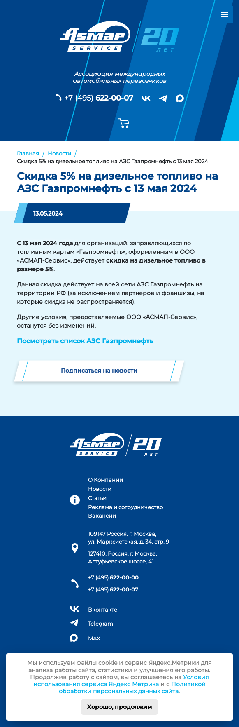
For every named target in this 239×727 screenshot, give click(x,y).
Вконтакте (102, 610)
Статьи (97, 498)
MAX (94, 639)
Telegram (100, 624)
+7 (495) (98, 98)
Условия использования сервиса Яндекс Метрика (121, 680)
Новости (99, 489)
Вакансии (102, 516)
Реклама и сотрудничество (125, 507)
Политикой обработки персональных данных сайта (132, 687)
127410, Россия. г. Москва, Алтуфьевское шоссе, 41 (122, 558)
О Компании (105, 480)
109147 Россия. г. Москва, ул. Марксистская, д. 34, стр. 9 (128, 538)
